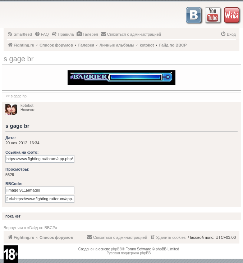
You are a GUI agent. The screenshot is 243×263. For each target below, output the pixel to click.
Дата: (10, 138)
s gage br (18, 59)
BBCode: (13, 183)
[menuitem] (19, 34)
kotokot (26, 106)
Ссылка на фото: (21, 152)
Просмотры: (17, 169)
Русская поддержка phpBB (128, 253)
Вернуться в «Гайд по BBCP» (31, 227)
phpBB (116, 249)
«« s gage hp (16, 96)
